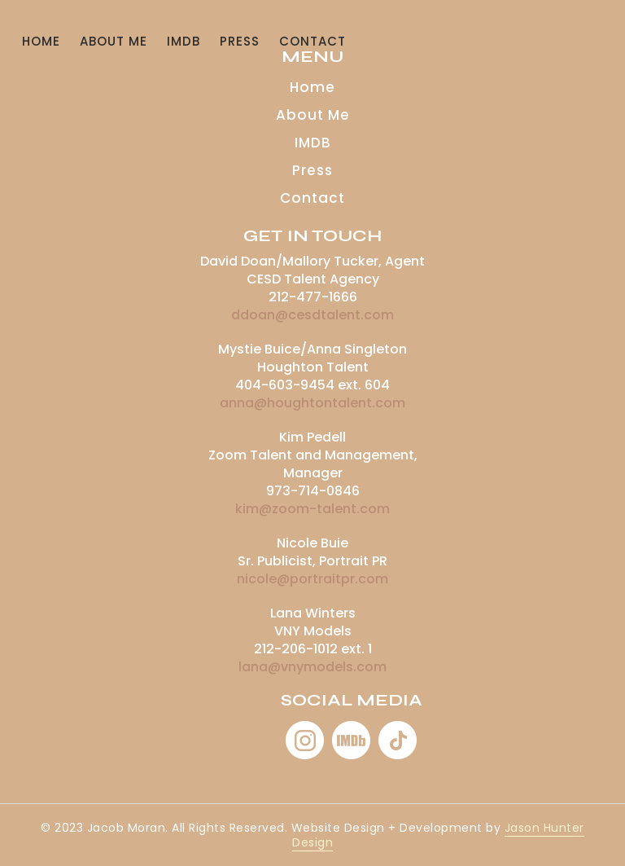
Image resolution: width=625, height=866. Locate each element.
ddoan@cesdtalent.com (312, 315)
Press (240, 41)
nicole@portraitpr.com (312, 578)
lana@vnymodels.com (312, 666)
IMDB (183, 41)
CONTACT (312, 41)
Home (41, 41)
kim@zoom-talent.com (312, 508)
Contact (312, 198)
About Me (113, 41)
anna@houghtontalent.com (312, 402)
